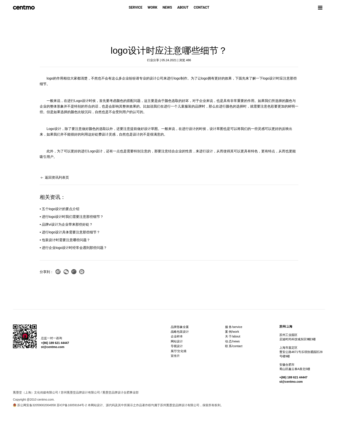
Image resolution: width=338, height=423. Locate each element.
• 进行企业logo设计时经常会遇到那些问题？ (73, 248)
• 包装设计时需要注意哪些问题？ (65, 240)
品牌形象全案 (180, 327)
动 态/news (232, 341)
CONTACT (201, 7)
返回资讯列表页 (54, 177)
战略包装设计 (180, 331)
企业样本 (177, 336)
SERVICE (135, 7)
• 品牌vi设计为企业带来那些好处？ (66, 224)
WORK (152, 7)
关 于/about (232, 336)
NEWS (167, 7)
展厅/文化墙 (179, 351)
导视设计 (177, 346)
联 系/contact (234, 346)
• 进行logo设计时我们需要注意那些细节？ (71, 217)
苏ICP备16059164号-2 (72, 405)
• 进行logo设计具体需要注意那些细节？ (70, 232)
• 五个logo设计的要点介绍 (59, 209)
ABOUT (182, 7)
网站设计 (177, 341)
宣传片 (175, 355)
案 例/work (232, 331)
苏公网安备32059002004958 (34, 405)
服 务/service (233, 327)
